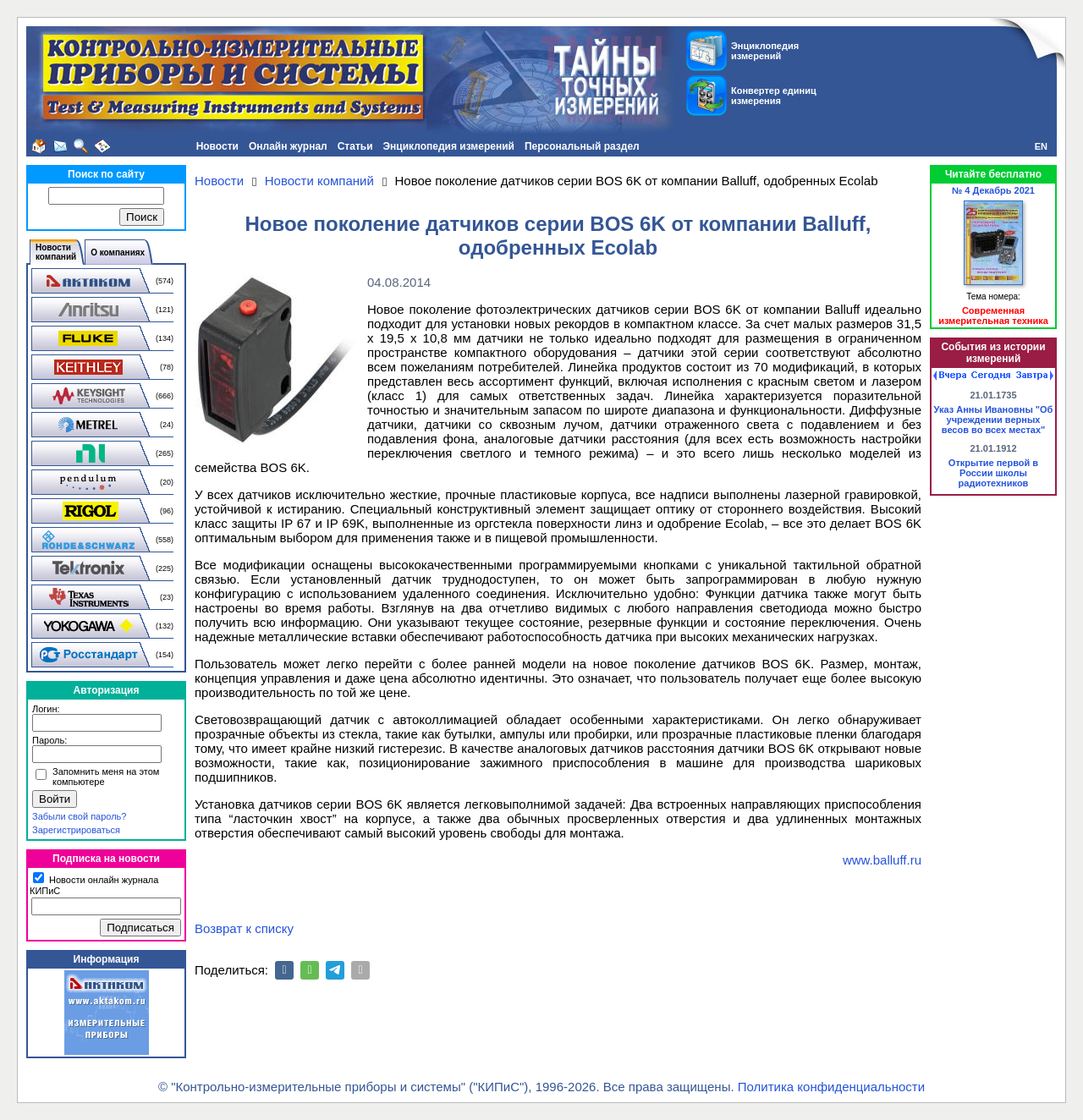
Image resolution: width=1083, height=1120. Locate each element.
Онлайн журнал (288, 146)
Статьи (355, 146)
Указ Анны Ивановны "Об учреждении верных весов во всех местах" (993, 419)
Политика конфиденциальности (831, 1086)
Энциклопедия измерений (448, 146)
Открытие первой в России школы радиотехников (993, 473)
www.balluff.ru (882, 860)
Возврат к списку (244, 928)
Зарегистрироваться (76, 830)
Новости (217, 146)
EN (1041, 146)
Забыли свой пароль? (79, 816)
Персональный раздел (582, 146)
